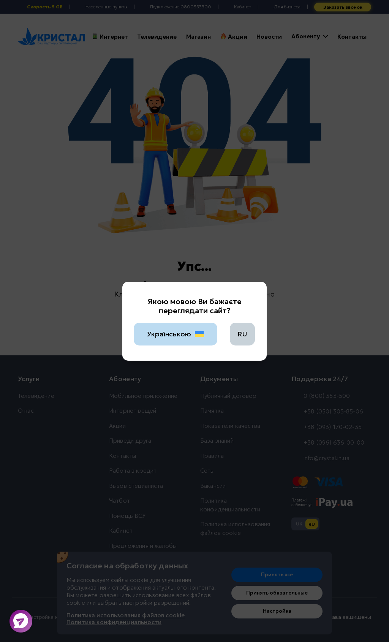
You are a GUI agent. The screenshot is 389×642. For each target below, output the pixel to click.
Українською (175, 334)
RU (242, 334)
